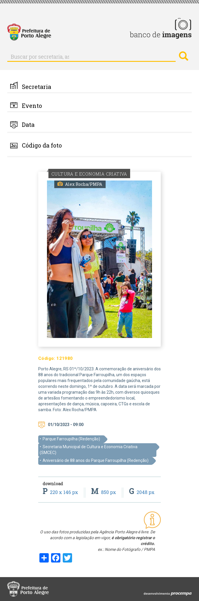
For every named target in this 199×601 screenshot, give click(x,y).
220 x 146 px (61, 492)
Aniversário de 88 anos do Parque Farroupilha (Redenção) (96, 460)
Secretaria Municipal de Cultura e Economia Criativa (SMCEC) (88, 449)
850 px (104, 492)
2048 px (142, 492)
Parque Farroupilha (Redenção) (71, 439)
